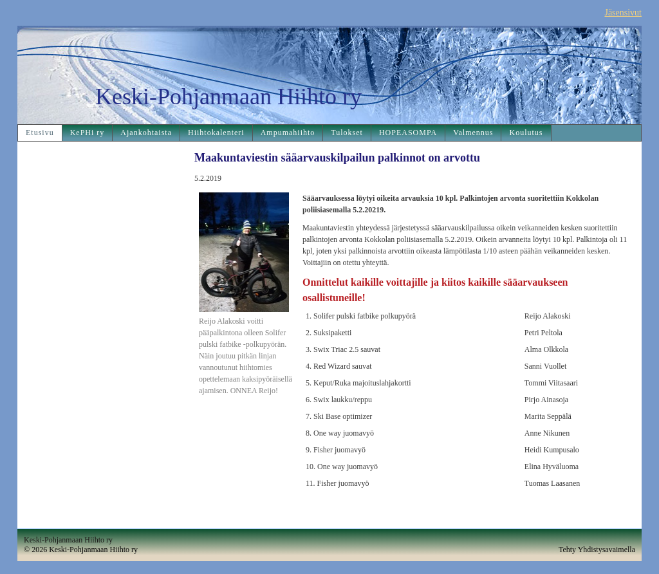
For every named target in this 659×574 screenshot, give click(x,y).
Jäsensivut (623, 12)
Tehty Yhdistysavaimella (597, 549)
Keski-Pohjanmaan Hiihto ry (228, 96)
